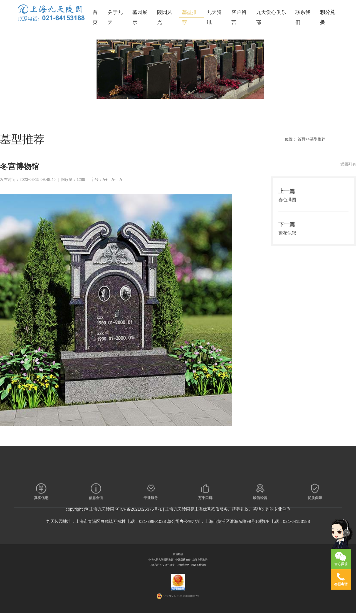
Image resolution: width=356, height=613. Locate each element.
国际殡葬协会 (198, 564)
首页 (95, 13)
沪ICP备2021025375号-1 (138, 509)
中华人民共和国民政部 (161, 559)
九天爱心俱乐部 (271, 13)
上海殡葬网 (183, 564)
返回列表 (348, 164)
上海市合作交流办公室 (162, 564)
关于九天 (115, 13)
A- (114, 179)
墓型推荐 (189, 13)
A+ (104, 179)
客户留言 (238, 13)
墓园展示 (139, 13)
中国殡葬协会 (183, 559)
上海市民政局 (199, 559)
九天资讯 (214, 13)
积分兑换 (327, 13)
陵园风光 (164, 13)
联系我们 (302, 13)
